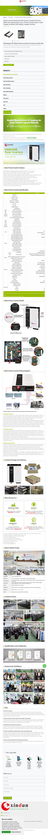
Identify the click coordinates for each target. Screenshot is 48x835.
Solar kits (5, 101)
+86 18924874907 (6, 812)
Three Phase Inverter (8, 77)
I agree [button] (3, 831)
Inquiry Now (8, 65)
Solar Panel (5, 98)
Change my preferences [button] (16, 831)
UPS (4, 105)
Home (5, 17)
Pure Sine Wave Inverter (8, 81)
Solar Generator (7, 84)
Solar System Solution (8, 91)
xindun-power (5, 815)
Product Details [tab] (7, 112)
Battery (5, 95)
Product (11, 17)
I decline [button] (8, 831)
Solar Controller (7, 88)
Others (4, 108)
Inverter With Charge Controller (23, 17)
